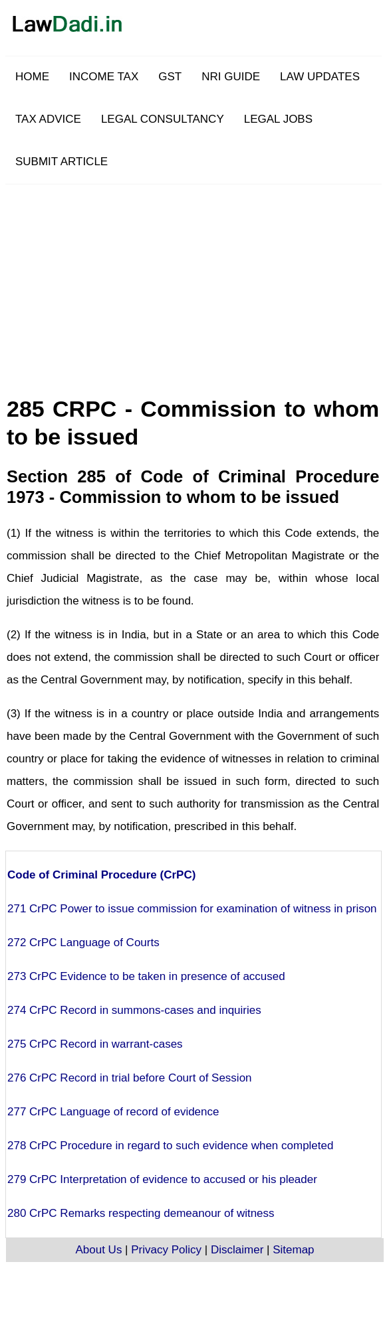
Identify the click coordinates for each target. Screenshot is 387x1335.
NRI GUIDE (230, 76)
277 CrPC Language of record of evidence (113, 1111)
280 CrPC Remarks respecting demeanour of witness (141, 1213)
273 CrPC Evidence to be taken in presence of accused (146, 976)
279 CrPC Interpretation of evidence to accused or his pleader (162, 1179)
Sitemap (293, 1249)
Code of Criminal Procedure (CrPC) (101, 875)
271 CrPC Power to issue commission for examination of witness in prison (192, 908)
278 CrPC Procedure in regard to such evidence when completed (170, 1145)
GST (170, 76)
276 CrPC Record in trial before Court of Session (129, 1078)
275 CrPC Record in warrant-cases (95, 1044)
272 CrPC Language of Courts (83, 942)
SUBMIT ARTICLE (61, 161)
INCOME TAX (103, 76)
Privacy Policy (166, 1249)
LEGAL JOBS (278, 119)
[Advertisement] (226, 277)
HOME (32, 76)
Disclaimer (237, 1249)
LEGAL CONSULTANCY (162, 119)
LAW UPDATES (320, 76)
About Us (98, 1249)
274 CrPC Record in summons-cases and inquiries (134, 1010)
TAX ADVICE (48, 119)
